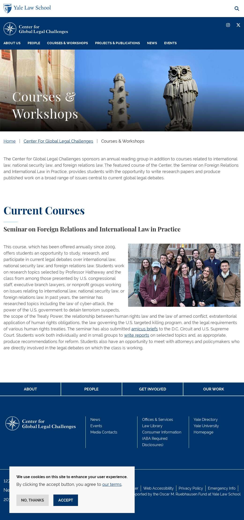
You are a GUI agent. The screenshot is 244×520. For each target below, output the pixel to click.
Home (10, 141)
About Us (12, 43)
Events (170, 43)
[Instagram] (228, 25)
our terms (112, 484)
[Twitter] (238, 25)
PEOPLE (91, 389)
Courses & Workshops (67, 43)
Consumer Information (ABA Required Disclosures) (161, 438)
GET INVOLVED (152, 389)
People (34, 43)
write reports (136, 335)
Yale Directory (206, 419)
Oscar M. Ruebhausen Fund (183, 494)
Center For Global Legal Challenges (58, 141)
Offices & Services (157, 419)
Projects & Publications (117, 43)
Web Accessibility (158, 488)
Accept (65, 500)
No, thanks (32, 500)
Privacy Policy (191, 488)
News (152, 43)
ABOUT (30, 389)
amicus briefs (144, 328)
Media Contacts (103, 432)
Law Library (152, 426)
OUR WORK (213, 389)
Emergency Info (222, 488)
